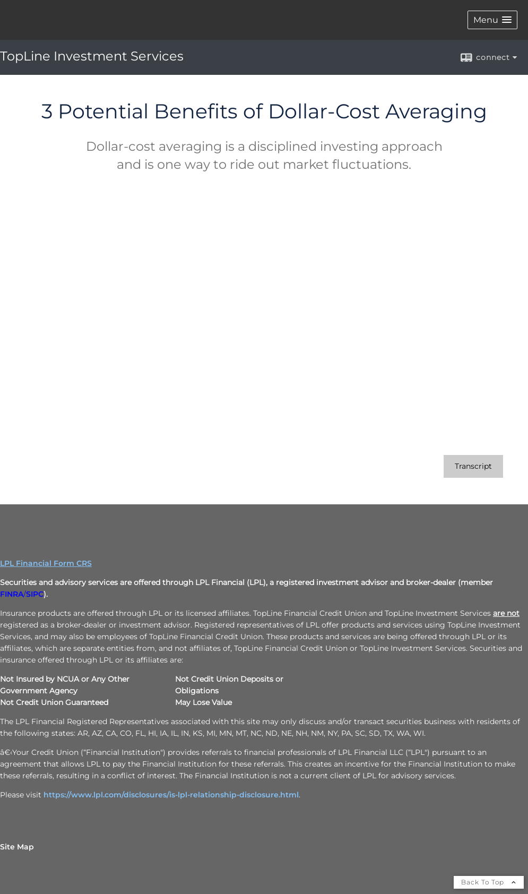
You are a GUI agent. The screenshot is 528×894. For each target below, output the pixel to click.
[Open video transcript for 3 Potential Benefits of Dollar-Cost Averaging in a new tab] (473, 466)
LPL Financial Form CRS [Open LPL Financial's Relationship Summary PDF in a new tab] (46, 563)
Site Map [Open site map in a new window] (17, 847)
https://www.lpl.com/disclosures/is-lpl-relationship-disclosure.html (171, 795)
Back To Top (488, 882)
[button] (492, 20)
